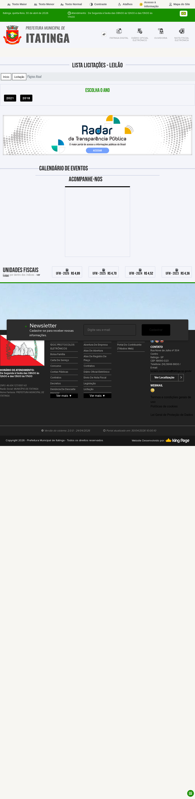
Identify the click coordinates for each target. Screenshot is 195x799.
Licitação (19, 77)
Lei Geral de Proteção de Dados (171, 415)
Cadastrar (156, 330)
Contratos (55, 378)
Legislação (90, 383)
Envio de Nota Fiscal (95, 378)
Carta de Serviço (59, 360)
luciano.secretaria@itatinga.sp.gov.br (170, 371)
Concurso (55, 366)
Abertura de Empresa (96, 345)
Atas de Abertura (93, 351)
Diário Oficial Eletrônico (96, 372)
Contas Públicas (59, 372)
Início (6, 77)
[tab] (103, 34)
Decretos (55, 383)
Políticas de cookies (163, 406)
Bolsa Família (57, 354)
